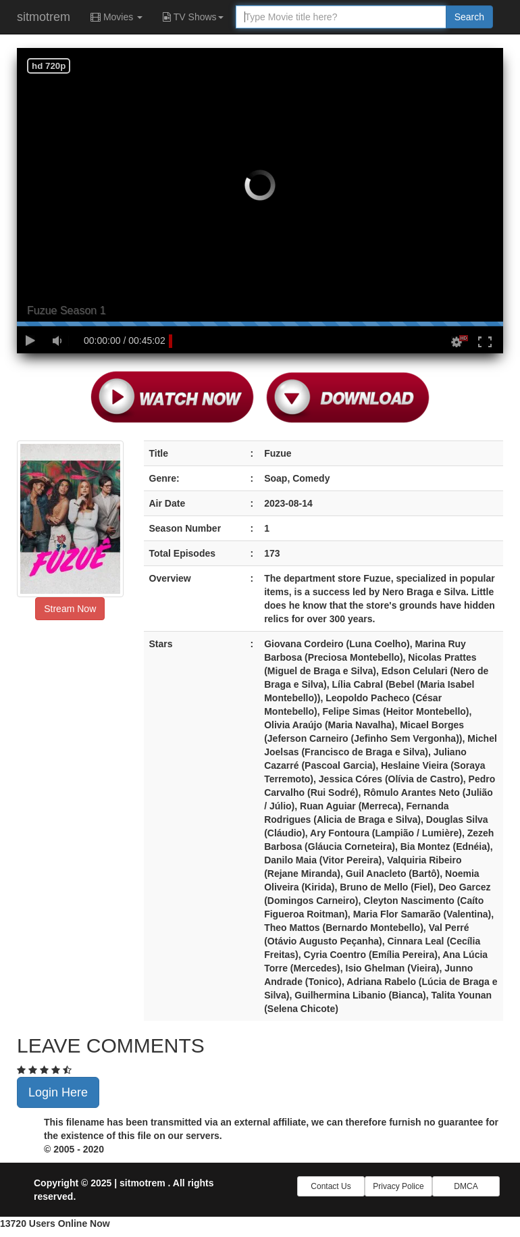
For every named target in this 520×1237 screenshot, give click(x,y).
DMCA (465, 1186)
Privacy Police (398, 1186)
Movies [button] (116, 16)
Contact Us (330, 1186)
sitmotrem (43, 17)
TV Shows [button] (193, 16)
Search (469, 16)
